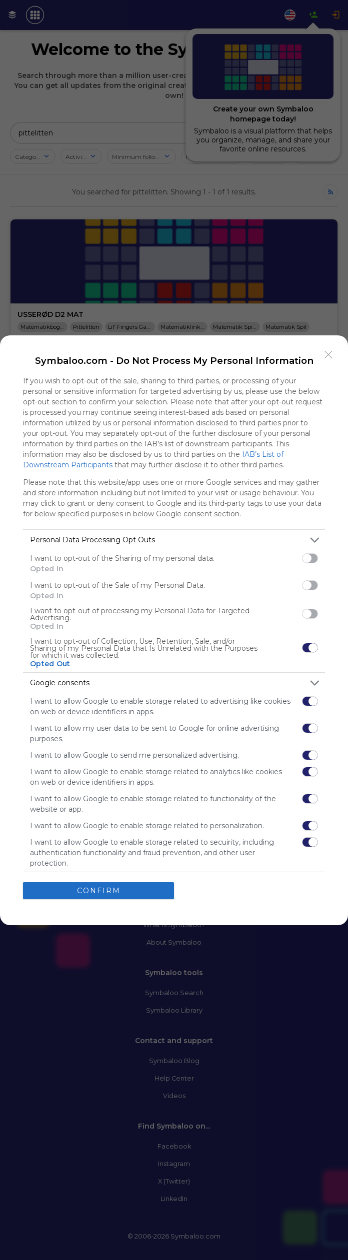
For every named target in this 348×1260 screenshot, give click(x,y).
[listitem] (174, 540)
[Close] (328, 354)
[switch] (310, 558)
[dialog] (174, 630)
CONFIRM (98, 890)
